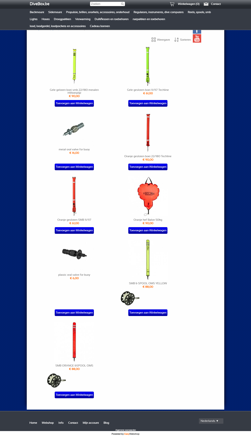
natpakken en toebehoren (149, 19)
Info (60, 422)
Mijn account (91, 422)
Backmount (37, 12)
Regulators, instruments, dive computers (159, 12)
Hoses (46, 19)
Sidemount (55, 12)
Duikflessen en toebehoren (111, 19)
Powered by (125, 434)
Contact (73, 422)
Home (33, 422)
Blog (106, 422)
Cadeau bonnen (100, 26)
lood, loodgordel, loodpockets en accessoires (58, 26)
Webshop (48, 422)
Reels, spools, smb (199, 12)
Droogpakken (62, 19)
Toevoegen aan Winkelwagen (74, 103)
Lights (33, 19)
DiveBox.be (39, 4)
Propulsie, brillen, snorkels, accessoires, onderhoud (97, 12)
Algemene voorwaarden (125, 430)
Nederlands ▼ (210, 421)
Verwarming (82, 19)
